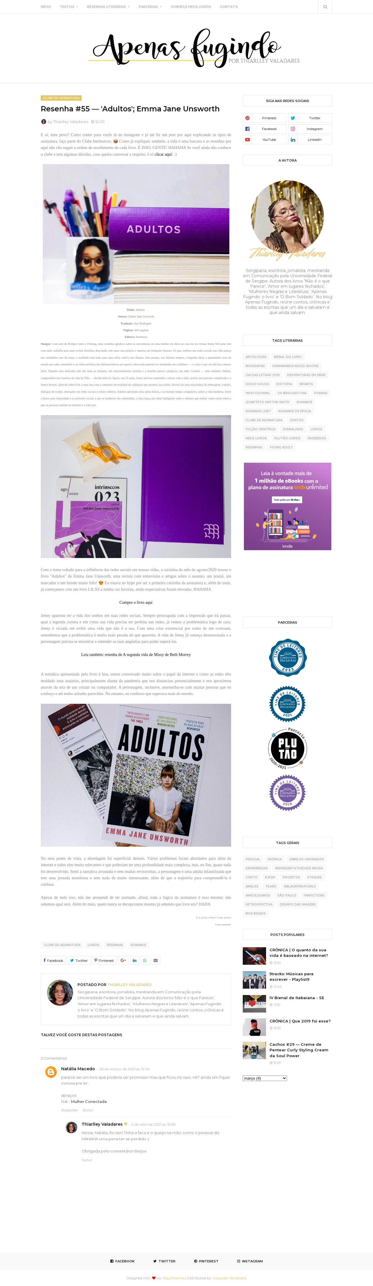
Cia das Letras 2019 (263, 375)
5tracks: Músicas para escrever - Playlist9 (292, 976)
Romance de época (294, 411)
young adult (281, 447)
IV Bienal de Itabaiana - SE (297, 997)
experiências (257, 868)
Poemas (321, 393)
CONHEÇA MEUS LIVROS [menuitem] (191, 7)
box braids (256, 913)
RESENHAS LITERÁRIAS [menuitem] (106, 7)
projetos (291, 877)
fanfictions (314, 895)
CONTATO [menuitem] (229, 7)
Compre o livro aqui (135, 602)
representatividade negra (299, 868)
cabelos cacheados (306, 859)
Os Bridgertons (292, 393)
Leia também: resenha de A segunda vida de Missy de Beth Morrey (136, 654)
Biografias (255, 366)
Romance (138, 945)
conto (252, 877)
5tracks (314, 877)
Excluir (88, 1110)
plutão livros (287, 438)
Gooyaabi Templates (229, 1278)
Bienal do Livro (288, 357)
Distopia (284, 384)
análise (252, 886)
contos (297, 420)
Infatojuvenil (258, 393)
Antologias (256, 357)
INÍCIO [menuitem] (46, 7)
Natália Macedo (78, 1068)
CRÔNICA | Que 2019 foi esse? (300, 1021)
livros (93, 945)
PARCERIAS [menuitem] (148, 7)
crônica (275, 859)
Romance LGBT (258, 411)
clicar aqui (163, 154)
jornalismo (293, 429)
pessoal (253, 859)
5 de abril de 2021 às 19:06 (153, 1124)
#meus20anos (258, 895)
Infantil (306, 384)
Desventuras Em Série (306, 375)
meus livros (256, 438)
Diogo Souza (257, 384)
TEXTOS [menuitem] (67, 7)
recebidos (317, 438)
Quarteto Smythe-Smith (267, 402)
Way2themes (173, 1278)
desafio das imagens (298, 904)
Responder (69, 1110)
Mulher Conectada (89, 1101)
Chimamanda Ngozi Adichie (295, 366)
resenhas (115, 945)
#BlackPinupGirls (300, 886)
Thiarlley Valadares (70, 121)
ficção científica (260, 429)
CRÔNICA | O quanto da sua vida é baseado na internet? (299, 953)
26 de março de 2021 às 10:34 (124, 1069)
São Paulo (286, 895)
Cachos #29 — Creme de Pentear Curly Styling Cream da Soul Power (299, 1050)
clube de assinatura (62, 945)
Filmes (271, 886)
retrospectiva (259, 904)
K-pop (270, 877)
